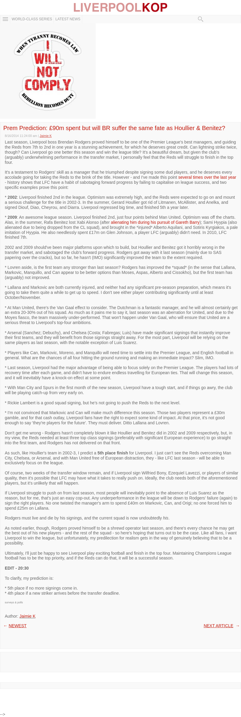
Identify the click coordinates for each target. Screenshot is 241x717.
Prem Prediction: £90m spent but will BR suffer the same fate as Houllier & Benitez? (114, 128)
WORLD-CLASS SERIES (32, 19)
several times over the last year (207, 177)
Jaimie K (27, 616)
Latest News (67, 19)
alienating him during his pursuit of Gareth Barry (155, 222)
